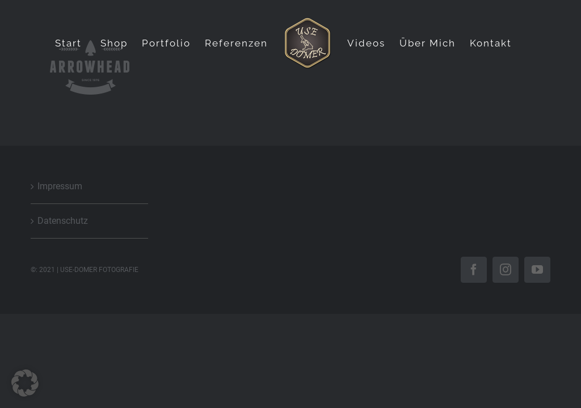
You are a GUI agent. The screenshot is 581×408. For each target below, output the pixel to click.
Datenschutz (62, 220)
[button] (25, 383)
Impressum (59, 186)
